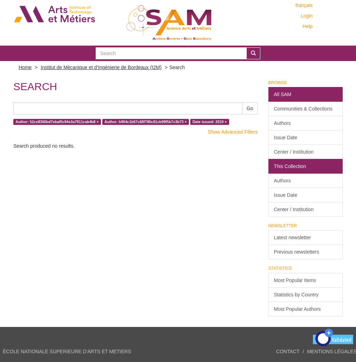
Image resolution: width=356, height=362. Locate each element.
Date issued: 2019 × (209, 122)
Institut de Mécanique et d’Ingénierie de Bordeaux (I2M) (101, 67)
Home (25, 67)
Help (307, 26)
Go (250, 108)
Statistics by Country (296, 294)
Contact (288, 351)
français (304, 5)
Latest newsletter (292, 237)
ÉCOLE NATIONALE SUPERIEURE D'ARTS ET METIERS (67, 351)
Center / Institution (294, 152)
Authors (282, 123)
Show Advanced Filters (233, 132)
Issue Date (285, 137)
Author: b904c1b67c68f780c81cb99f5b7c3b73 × (145, 122)
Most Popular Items (295, 280)
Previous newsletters (296, 252)
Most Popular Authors (297, 309)
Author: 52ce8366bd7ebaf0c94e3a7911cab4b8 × (56, 122)
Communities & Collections (303, 109)
